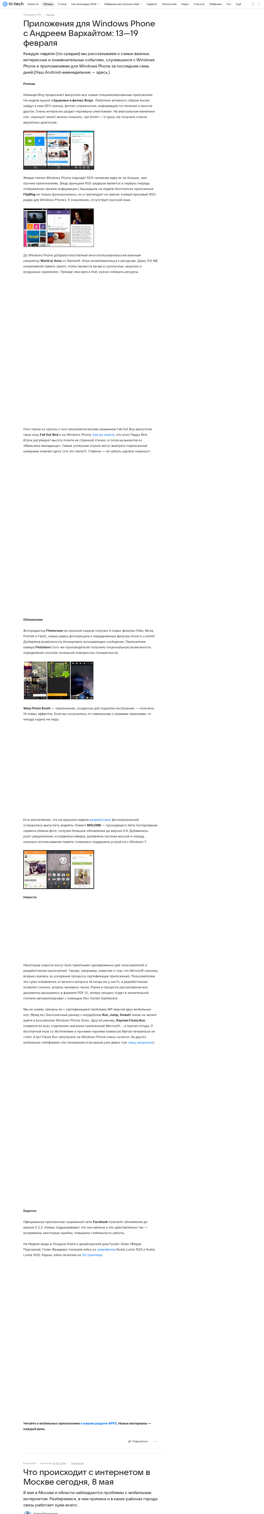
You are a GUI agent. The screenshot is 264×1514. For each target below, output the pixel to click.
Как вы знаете (103, 434)
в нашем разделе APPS (99, 1423)
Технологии (77, 1463)
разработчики (100, 820)
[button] (58, 150)
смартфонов (106, 1249)
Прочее (50, 14)
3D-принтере (92, 1255)
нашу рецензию (140, 1042)
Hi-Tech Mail (59, 1463)
